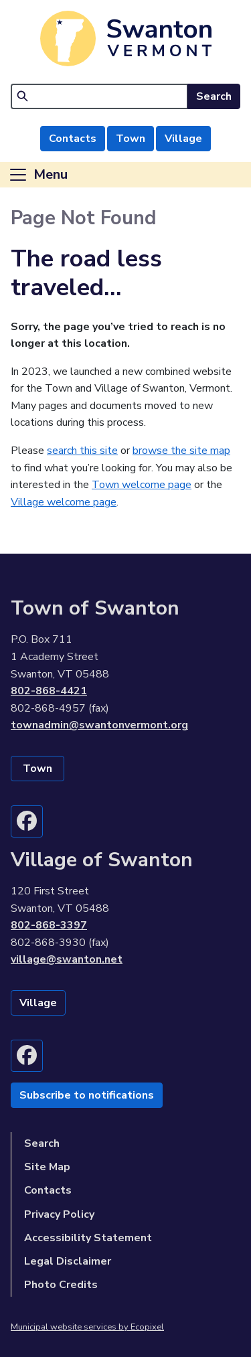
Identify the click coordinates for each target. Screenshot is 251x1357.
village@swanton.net (66, 959)
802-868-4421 (49, 691)
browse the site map (181, 450)
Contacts (72, 138)
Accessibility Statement (88, 1237)
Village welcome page (63, 502)
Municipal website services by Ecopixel (87, 1327)
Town (130, 138)
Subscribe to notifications (86, 1095)
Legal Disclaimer (67, 1261)
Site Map (47, 1167)
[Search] (99, 96)
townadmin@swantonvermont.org (99, 725)
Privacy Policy (59, 1214)
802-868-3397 (49, 925)
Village (183, 138)
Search (214, 96)
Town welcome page (141, 484)
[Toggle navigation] (38, 174)
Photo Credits (61, 1284)
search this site (82, 450)
